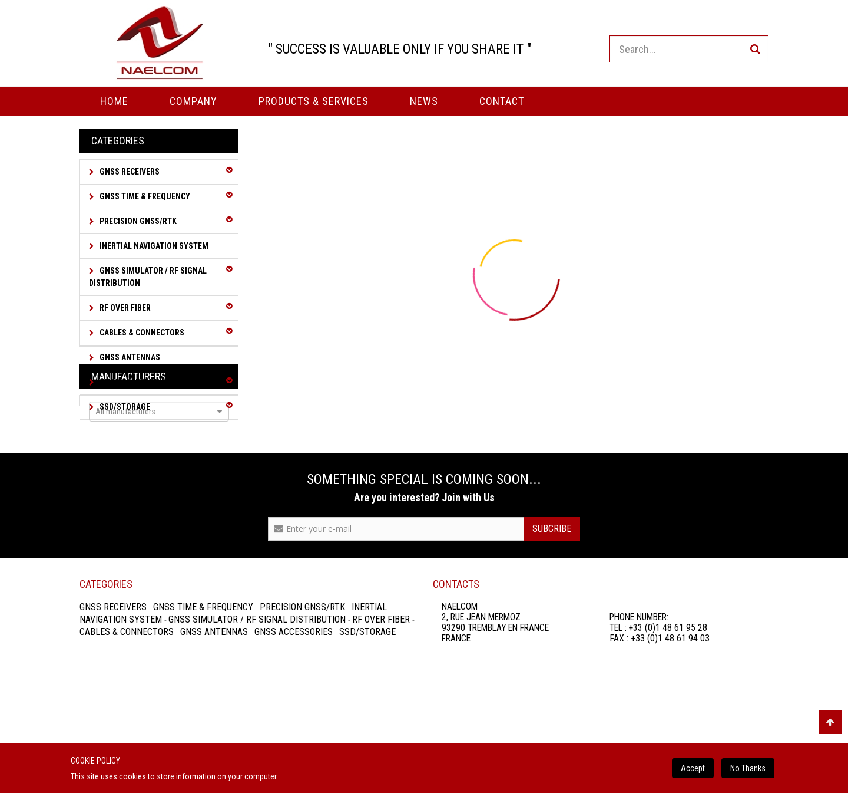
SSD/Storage (124, 407)
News (424, 101)
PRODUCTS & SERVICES (314, 101)
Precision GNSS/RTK (137, 221)
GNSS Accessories (134, 382)
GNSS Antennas (129, 357)
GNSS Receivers (129, 171)
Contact (501, 101)
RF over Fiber (124, 307)
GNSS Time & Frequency (144, 196)
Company (193, 101)
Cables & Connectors (141, 332)
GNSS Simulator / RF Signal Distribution (148, 277)
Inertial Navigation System (153, 246)
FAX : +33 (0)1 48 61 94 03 (660, 733)
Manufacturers (128, 449)
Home (114, 101)
